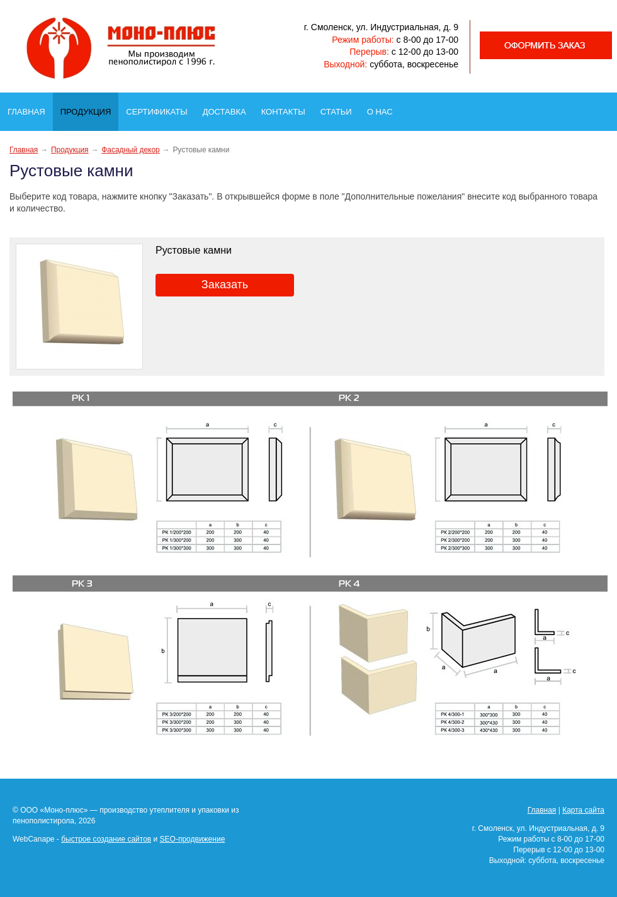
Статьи (339, 108)
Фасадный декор (130, 149)
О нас (383, 108)
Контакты (287, 108)
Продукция (89, 108)
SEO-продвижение (192, 839)
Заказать (224, 284)
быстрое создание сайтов (106, 839)
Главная (30, 108)
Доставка (228, 108)
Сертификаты (160, 108)
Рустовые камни (194, 250)
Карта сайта (583, 810)
